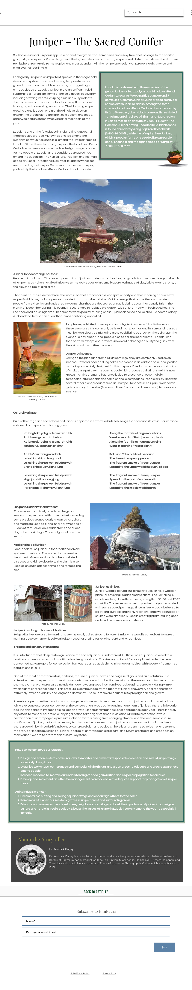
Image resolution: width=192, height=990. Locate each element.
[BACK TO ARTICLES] (96, 891)
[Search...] (154, 12)
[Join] (164, 947)
